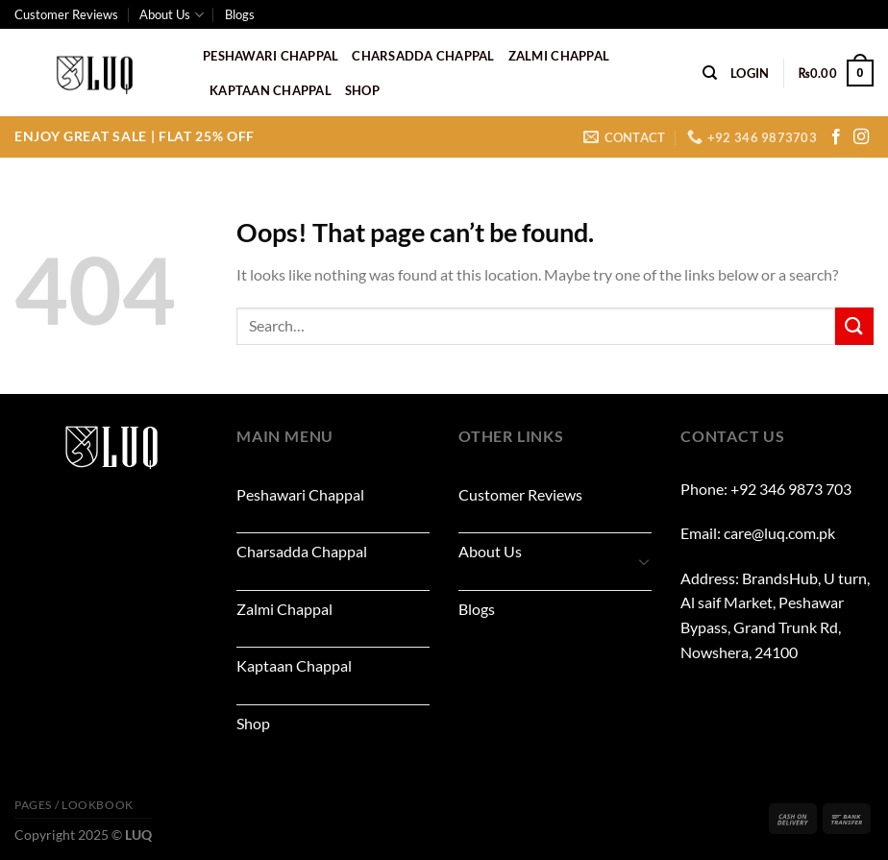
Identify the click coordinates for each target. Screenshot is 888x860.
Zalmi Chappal (558, 55)
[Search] (710, 73)
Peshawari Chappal (270, 55)
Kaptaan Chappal (271, 90)
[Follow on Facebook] (836, 137)
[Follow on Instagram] (861, 137)
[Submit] (854, 326)
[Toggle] (644, 561)
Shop (362, 90)
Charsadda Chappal (423, 55)
